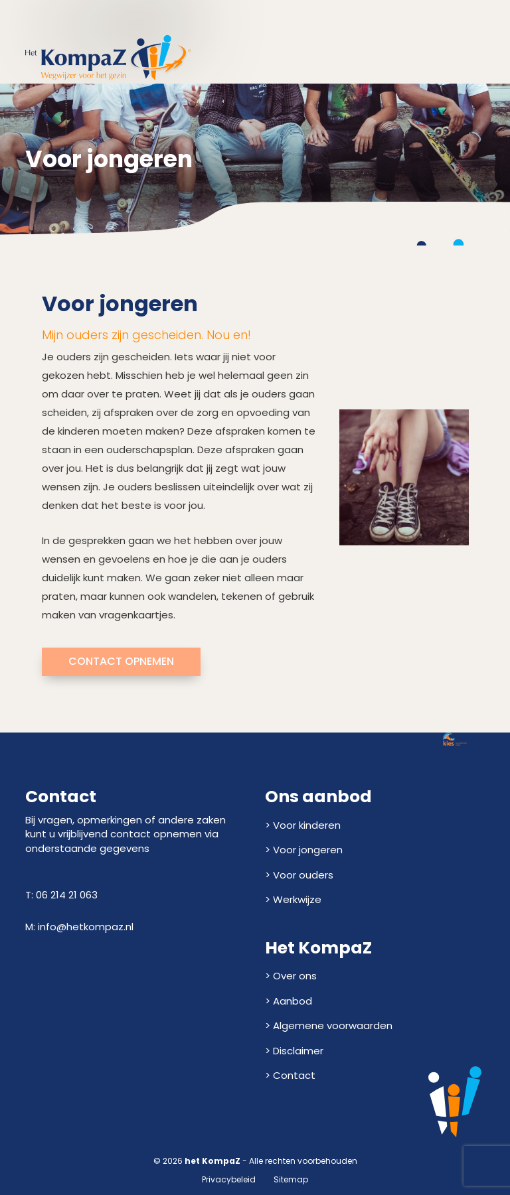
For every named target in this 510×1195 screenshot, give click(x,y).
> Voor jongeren (304, 850)
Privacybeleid (229, 1179)
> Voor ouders (299, 875)
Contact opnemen (121, 661)
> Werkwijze (293, 899)
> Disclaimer (294, 1051)
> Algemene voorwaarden (328, 1025)
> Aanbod (288, 1001)
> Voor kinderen (303, 825)
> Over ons (291, 976)
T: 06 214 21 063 (61, 895)
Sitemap (291, 1179)
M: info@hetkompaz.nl (79, 927)
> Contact (290, 1075)
